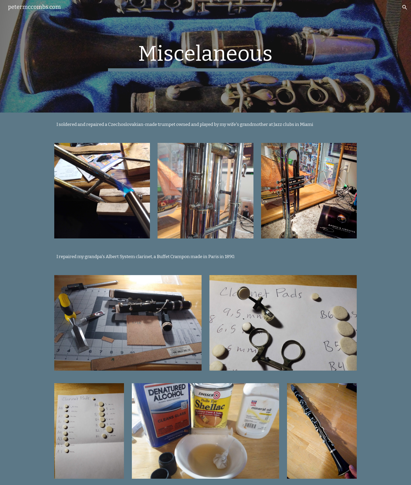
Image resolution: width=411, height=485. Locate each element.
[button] (404, 7)
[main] (205, 56)
